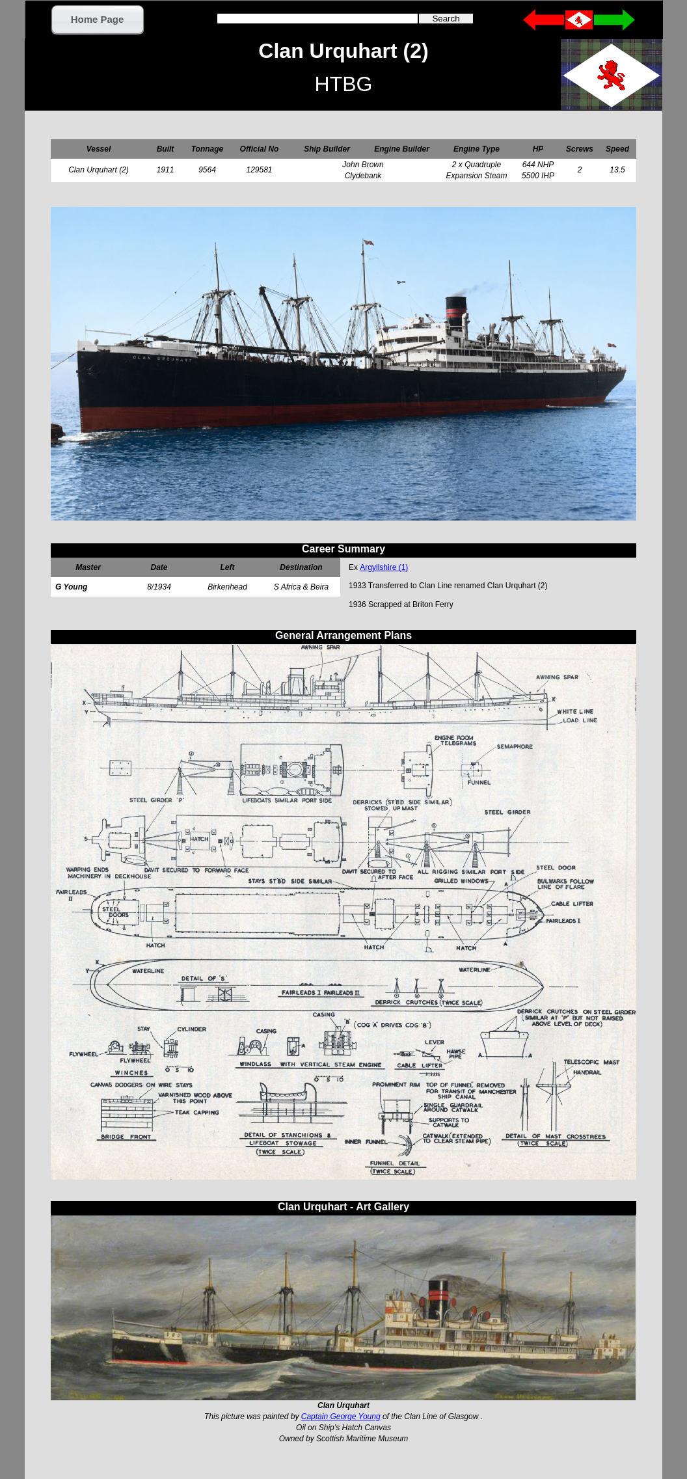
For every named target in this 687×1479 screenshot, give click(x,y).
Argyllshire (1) (384, 567)
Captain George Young (341, 1416)
